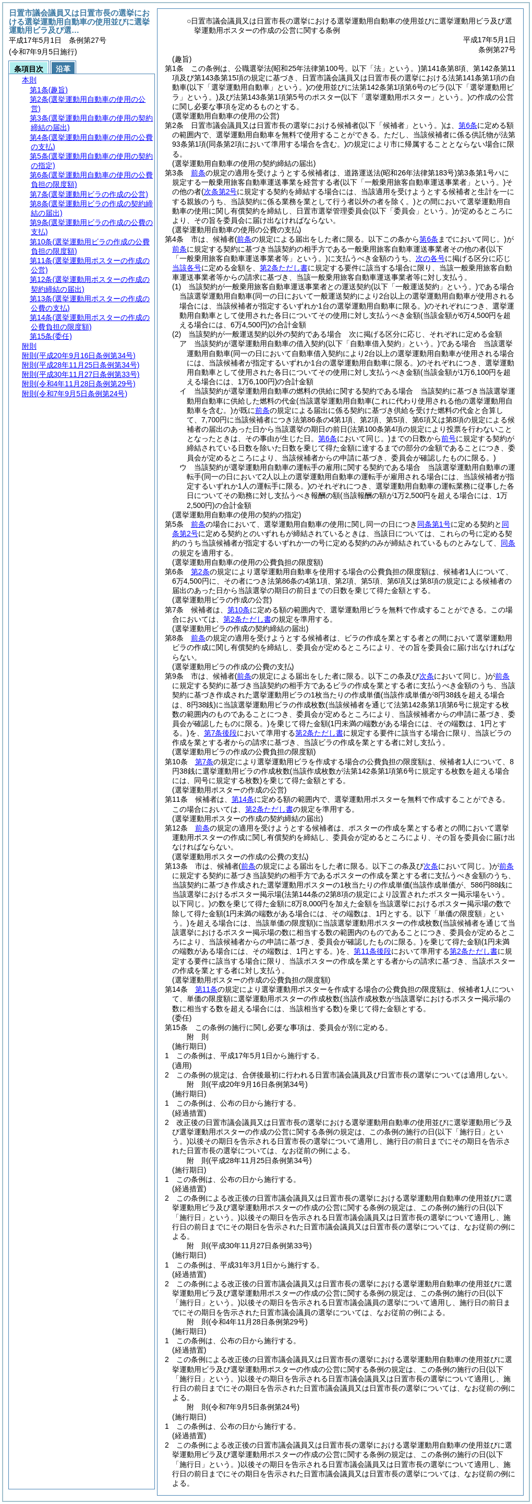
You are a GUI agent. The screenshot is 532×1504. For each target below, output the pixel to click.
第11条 (206, 989)
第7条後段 (220, 733)
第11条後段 (372, 951)
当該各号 (186, 268)
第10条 (238, 610)
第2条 (200, 571)
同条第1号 (434, 524)
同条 (508, 543)
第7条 (204, 761)
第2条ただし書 (284, 268)
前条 (198, 173)
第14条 (243, 799)
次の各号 (430, 258)
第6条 (467, 125)
